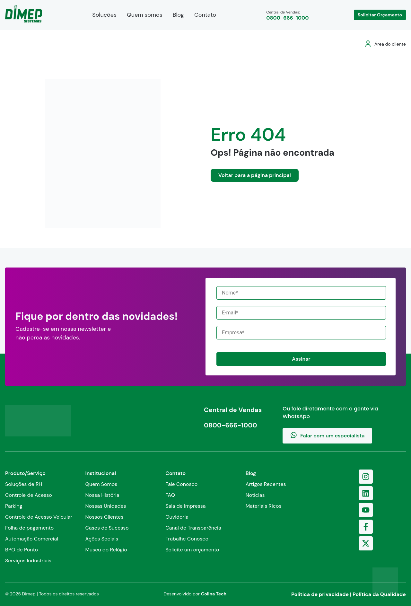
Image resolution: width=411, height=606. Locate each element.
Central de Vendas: (287, 15)
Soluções (104, 15)
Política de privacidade (320, 594)
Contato (205, 15)
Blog (178, 15)
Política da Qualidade (379, 594)
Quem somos (144, 15)
